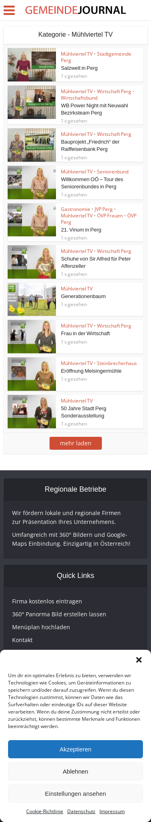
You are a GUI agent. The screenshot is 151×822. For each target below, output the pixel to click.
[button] (139, 660)
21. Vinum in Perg (81, 230)
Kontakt (22, 640)
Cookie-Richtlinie (44, 811)
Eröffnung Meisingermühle (91, 371)
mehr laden (75, 443)
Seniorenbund (112, 171)
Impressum (112, 811)
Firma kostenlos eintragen (47, 601)
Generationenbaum (83, 296)
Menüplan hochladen (41, 627)
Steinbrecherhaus (117, 363)
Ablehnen (75, 771)
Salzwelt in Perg (79, 68)
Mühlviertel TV (77, 53)
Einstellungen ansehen (75, 793)
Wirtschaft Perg (114, 91)
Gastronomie (75, 209)
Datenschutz (81, 811)
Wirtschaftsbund (79, 97)
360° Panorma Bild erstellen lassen (59, 614)
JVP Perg (104, 209)
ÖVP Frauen (110, 215)
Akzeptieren (75, 749)
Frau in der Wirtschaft (85, 333)
